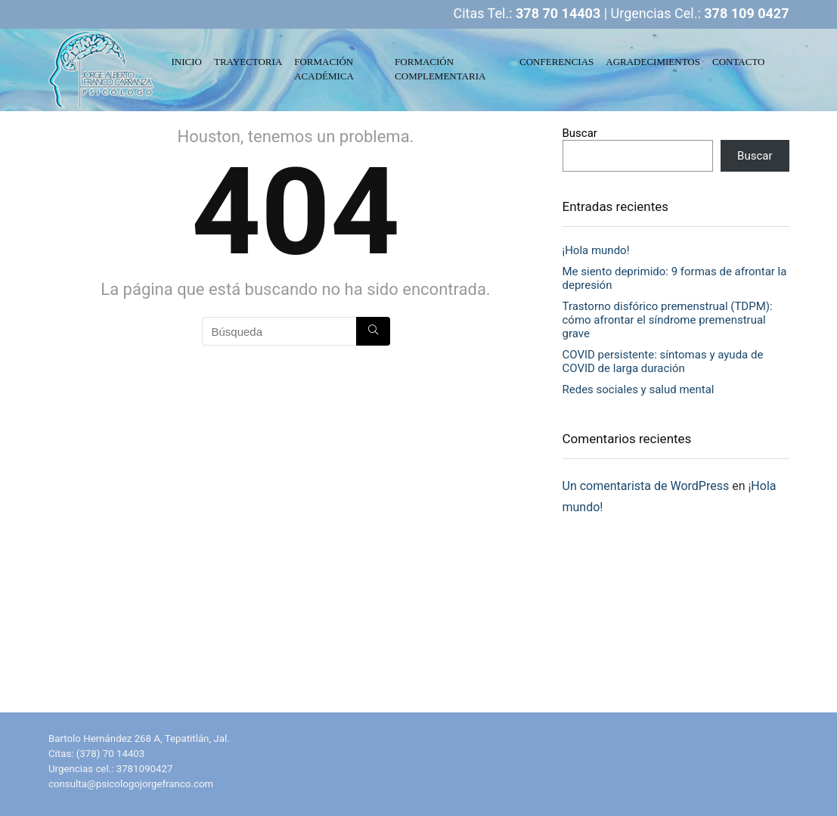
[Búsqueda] (373, 331)
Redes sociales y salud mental (639, 389)
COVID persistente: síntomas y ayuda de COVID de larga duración (663, 361)
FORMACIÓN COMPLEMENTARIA (440, 69)
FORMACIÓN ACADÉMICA (324, 69)
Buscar (580, 133)
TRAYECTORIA (248, 61)
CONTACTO (738, 61)
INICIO (187, 61)
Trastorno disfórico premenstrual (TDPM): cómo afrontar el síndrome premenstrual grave (668, 319)
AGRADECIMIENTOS (653, 61)
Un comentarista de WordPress (646, 486)
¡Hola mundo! (596, 250)
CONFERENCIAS (556, 61)
